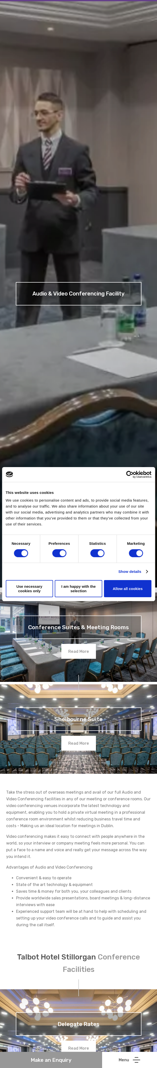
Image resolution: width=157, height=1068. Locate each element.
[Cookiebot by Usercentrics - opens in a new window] (129, 474)
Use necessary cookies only (29, 588)
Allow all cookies (128, 589)
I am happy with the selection (78, 588)
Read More (78, 651)
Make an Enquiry (51, 1060)
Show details (129, 571)
